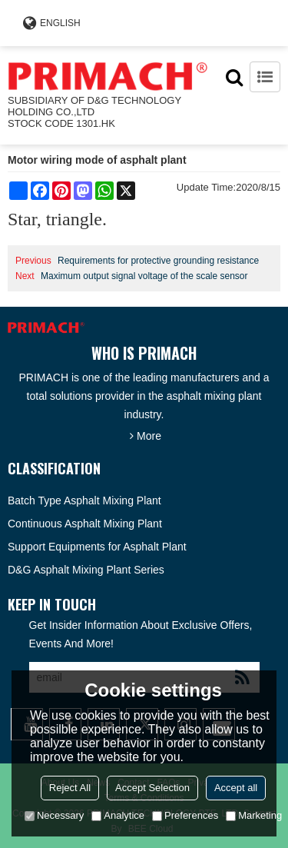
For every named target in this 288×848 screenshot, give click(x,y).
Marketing (254, 815)
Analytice (117, 815)
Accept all (235, 787)
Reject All (70, 787)
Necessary (54, 815)
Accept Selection (152, 787)
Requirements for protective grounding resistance (158, 260)
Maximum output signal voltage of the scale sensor (144, 276)
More (149, 436)
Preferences (185, 815)
